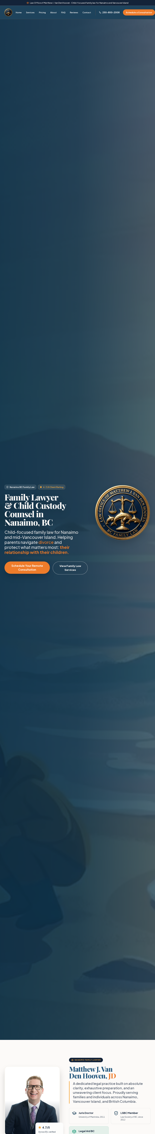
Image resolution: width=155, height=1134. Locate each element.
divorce (46, 542)
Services (30, 12)
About (53, 12)
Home (19, 12)
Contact (86, 12)
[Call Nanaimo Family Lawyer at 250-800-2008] (109, 12)
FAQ (63, 12)
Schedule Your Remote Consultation (27, 567)
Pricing (42, 12)
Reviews (74, 12)
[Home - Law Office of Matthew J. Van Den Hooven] (8, 12)
